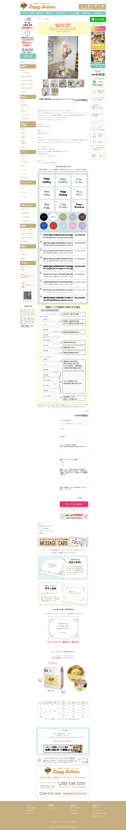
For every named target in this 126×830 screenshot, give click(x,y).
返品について (41, 523)
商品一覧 (49, 13)
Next (82, 57)
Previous (44, 57)
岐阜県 (24, 315)
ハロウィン (24, 169)
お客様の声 (30, 810)
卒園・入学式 (25, 177)
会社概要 (94, 807)
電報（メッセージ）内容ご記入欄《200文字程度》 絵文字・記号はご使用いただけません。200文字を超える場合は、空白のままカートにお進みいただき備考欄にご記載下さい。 (74, 472)
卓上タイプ (24, 250)
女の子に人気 (25, 114)
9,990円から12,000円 (27, 237)
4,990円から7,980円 (26, 230)
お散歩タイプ (25, 111)
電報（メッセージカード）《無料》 (69, 459)
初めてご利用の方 (37, 13)
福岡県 (21, 309)
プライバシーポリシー (98, 810)
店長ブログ (86, 13)
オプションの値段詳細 (43, 528)
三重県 (28, 315)
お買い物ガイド (61, 13)
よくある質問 (74, 13)
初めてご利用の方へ (75, 807)
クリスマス (24, 173)
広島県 (28, 314)
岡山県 (25, 310)
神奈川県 (22, 311)
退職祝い (23, 137)
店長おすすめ (25, 209)
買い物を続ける (42, 533)
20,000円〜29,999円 (27, 88)
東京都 (33, 310)
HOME (29, 805)
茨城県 (24, 314)
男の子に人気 (25, 118)
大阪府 (29, 310)
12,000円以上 (25, 241)
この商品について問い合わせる (45, 530)
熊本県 (33, 309)
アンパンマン (25, 200)
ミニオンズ (24, 192)
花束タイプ (24, 258)
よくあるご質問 (74, 813)
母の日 (23, 166)
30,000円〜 (24, 92)
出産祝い (23, 133)
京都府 (32, 314)
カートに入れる (74, 504)
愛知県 (26, 311)
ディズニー (24, 196)
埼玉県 (30, 311)
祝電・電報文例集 (31, 808)
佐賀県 (25, 309)
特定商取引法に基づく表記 (44, 526)
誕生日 (23, 101)
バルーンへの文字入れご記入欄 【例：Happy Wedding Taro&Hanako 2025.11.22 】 (73, 445)
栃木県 (32, 315)
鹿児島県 (28, 313)
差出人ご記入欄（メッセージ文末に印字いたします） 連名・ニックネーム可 (74, 488)
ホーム (25, 13)
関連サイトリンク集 (97, 816)
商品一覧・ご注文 (53, 807)
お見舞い (23, 147)
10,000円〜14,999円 (27, 80)
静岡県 (32, 313)
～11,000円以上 (25, 221)
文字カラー (62, 436)
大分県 (29, 309)
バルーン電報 (46, 18)
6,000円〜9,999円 (26, 76)
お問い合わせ (98, 13)
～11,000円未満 (25, 217)
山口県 (23, 313)
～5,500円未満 (25, 213)
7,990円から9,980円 (26, 233)
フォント (62, 428)
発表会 (23, 156)
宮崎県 (21, 310)
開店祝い (23, 129)
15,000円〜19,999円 (27, 84)
